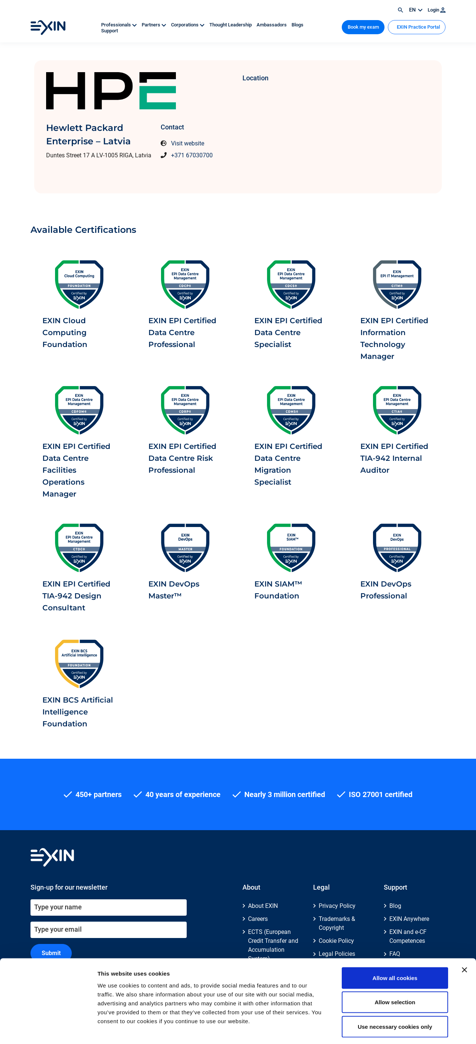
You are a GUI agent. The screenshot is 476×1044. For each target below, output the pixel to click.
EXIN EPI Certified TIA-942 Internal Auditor (394, 458)
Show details (390, 1029)
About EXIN (263, 905)
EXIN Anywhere (409, 918)
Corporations (188, 25)
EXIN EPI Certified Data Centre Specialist (288, 332)
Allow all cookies (395, 946)
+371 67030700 (192, 155)
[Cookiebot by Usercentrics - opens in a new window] (48, 1029)
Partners (154, 25)
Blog (395, 905)
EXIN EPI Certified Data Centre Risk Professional (182, 458)
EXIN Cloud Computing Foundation (64, 332)
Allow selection (394, 971)
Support (109, 30)
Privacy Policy (337, 905)
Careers (258, 918)
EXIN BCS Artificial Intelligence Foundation (77, 712)
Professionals (119, 25)
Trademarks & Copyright (337, 923)
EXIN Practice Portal (418, 27)
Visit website (187, 143)
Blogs (297, 25)
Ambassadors (272, 25)
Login (437, 10)
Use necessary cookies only (395, 995)
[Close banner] (464, 938)
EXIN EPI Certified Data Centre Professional (182, 332)
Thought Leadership (231, 25)
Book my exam (363, 27)
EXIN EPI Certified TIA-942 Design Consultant (76, 595)
